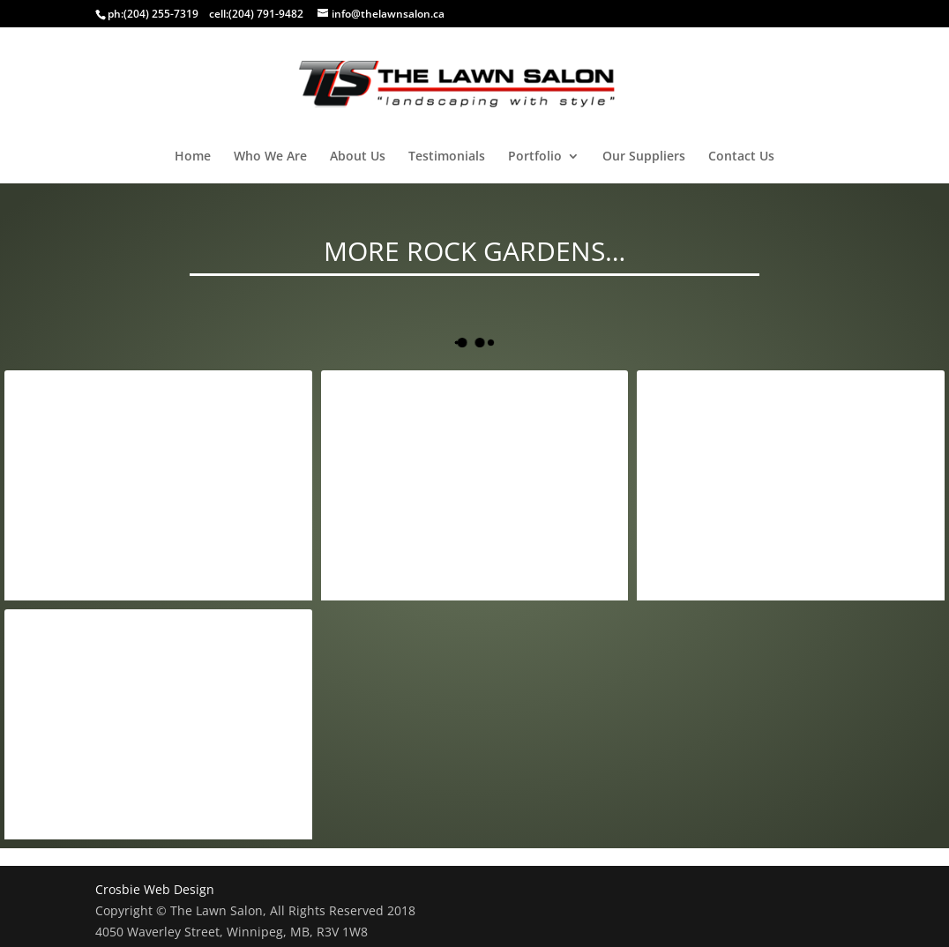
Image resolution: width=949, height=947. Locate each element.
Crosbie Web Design (154, 889)
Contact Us (741, 157)
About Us (357, 157)
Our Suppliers (643, 157)
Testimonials (446, 157)
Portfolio (535, 157)
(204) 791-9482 (265, 13)
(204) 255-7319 (160, 13)
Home (193, 157)
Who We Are (270, 157)
